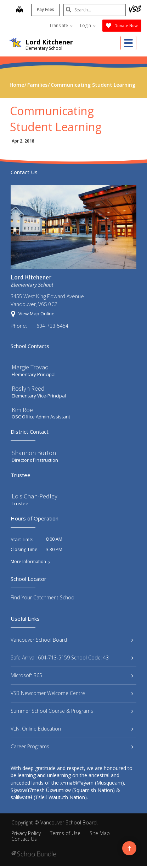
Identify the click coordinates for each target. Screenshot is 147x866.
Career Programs (72, 746)
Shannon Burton (34, 453)
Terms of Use (65, 833)
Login (88, 25)
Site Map (100, 833)
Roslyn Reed (28, 388)
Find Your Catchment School (43, 597)
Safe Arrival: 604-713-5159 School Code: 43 (72, 657)
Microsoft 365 (72, 675)
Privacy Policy (26, 833)
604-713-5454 (52, 325)
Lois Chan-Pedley (34, 496)
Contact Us (24, 838)
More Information (28, 562)
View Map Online (36, 313)
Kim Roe (22, 410)
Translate (61, 25)
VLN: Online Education (72, 728)
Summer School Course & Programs (72, 710)
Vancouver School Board (72, 639)
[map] (18, 10)
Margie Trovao (30, 367)
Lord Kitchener (49, 42)
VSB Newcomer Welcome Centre (72, 693)
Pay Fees (44, 9)
